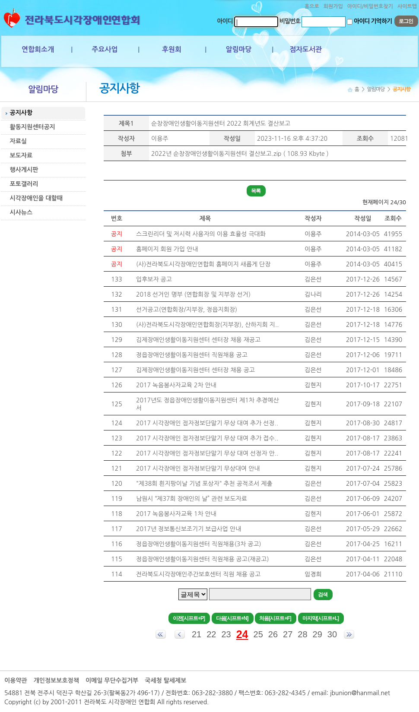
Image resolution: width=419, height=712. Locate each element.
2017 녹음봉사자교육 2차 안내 (176, 385)
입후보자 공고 (154, 279)
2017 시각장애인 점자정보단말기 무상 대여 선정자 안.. (207, 453)
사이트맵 (407, 6)
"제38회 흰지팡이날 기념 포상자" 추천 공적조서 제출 (204, 484)
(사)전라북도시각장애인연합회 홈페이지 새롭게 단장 (203, 264)
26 (273, 634)
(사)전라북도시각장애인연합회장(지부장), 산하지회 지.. (207, 325)
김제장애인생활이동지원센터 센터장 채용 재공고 (198, 340)
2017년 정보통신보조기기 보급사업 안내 (188, 529)
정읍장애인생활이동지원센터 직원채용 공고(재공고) (202, 559)
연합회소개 (38, 49)
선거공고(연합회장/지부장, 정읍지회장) (186, 310)
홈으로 (312, 6)
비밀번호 (290, 21)
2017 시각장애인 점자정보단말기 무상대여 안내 (198, 468)
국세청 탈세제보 (165, 680)
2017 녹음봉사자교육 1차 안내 (176, 514)
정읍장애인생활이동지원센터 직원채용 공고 (192, 355)
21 (196, 634)
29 (317, 634)
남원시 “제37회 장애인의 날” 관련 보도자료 (191, 499)
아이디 (224, 21)
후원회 (171, 49)
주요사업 (104, 49)
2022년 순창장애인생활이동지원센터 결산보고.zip (216, 154)
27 (287, 634)
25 (258, 634)
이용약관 (15, 680)
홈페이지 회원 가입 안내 (167, 249)
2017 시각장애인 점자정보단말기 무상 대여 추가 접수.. (207, 438)
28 (302, 634)
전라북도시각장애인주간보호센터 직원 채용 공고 (198, 574)
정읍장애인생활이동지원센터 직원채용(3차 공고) (198, 544)
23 (226, 634)
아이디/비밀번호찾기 (370, 6)
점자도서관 (305, 49)
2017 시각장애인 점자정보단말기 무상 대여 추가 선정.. (207, 423)
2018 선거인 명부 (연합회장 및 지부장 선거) (193, 294)
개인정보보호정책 (56, 680)
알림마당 (238, 49)
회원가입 (333, 6)
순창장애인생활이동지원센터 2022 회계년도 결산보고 (220, 123)
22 (211, 634)
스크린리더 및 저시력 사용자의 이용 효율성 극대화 (201, 234)
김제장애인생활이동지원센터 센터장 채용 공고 (195, 370)
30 (332, 634)
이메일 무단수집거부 (112, 680)
